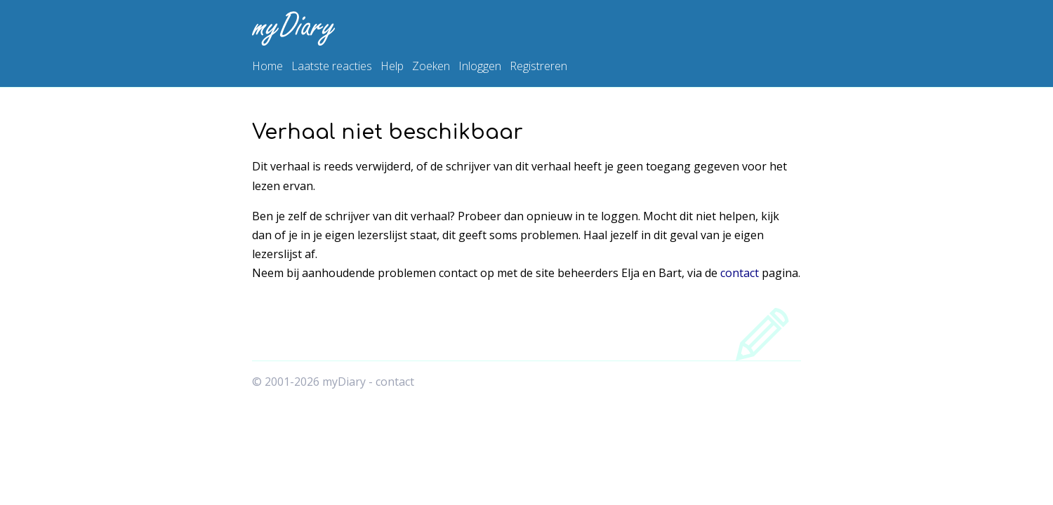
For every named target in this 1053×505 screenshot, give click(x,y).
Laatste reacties (331, 66)
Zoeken (431, 66)
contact (739, 273)
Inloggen (479, 66)
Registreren (538, 66)
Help (392, 66)
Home (267, 66)
